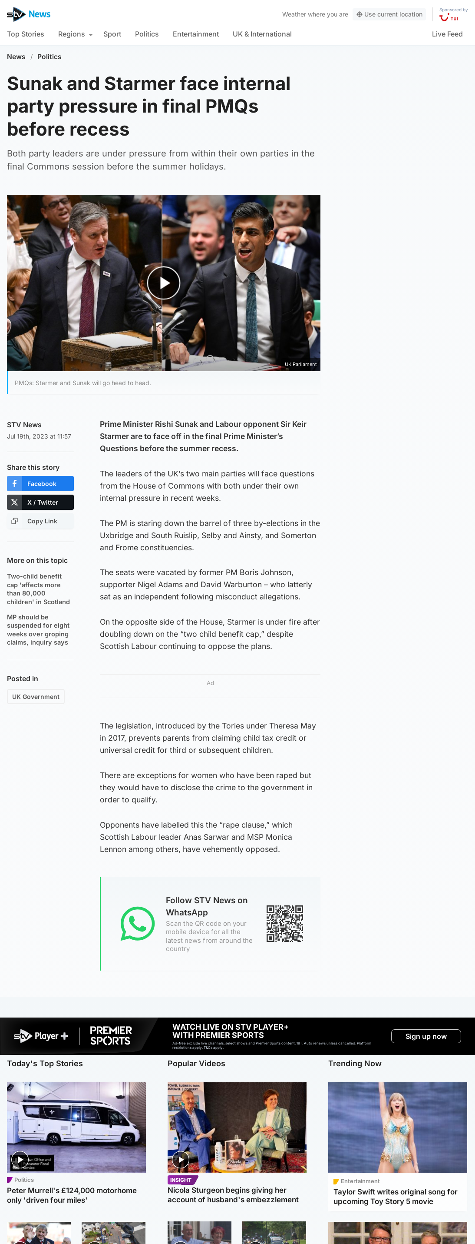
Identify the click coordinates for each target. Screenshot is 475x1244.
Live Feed (447, 34)
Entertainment (196, 34)
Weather (294, 14)
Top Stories (25, 34)
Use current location (389, 14)
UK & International (262, 34)
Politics (147, 34)
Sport (112, 34)
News (16, 57)
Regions (71, 34)
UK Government (35, 696)
